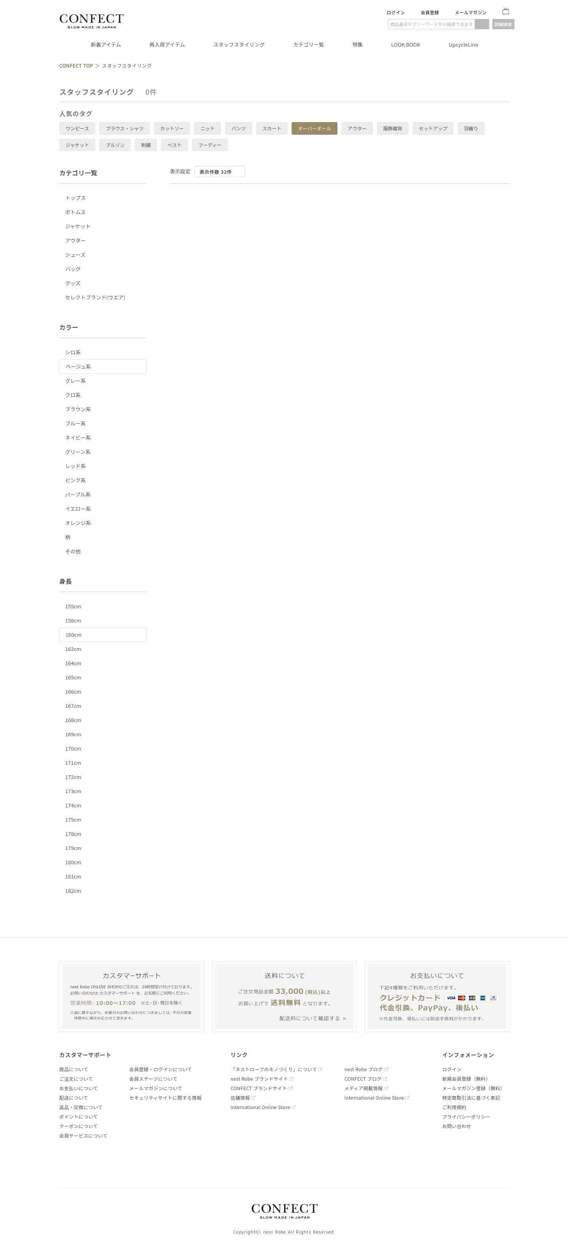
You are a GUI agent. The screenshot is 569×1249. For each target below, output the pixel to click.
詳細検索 (503, 24)
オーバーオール (314, 128)
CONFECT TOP (76, 65)
